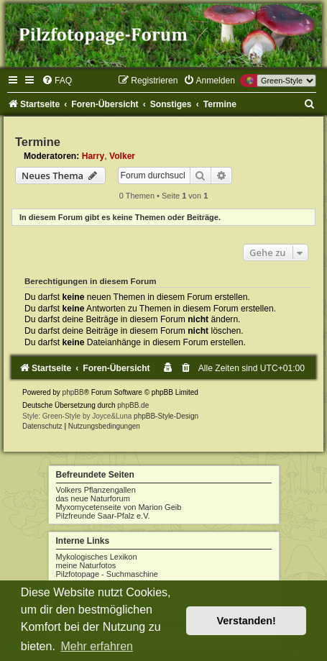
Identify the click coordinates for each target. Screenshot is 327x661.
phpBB (73, 392)
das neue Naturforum (93, 498)
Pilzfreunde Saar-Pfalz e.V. (103, 515)
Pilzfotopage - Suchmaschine (107, 574)
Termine (37, 141)
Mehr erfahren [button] (96, 646)
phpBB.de (133, 405)
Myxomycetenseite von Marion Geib (119, 507)
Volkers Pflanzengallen (96, 490)
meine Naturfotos (86, 565)
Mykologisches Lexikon (96, 556)
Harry (93, 156)
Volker (122, 156)
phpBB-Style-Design (166, 416)
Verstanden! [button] (246, 620)
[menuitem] (57, 81)
